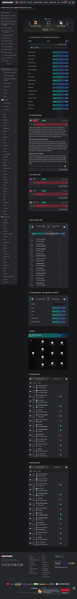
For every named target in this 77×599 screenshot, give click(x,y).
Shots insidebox (32, 66)
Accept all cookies (65, 590)
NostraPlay (64, 2)
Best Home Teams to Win (9, 55)
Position (33, 304)
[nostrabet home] (7, 556)
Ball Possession (32, 80)
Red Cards (30, 87)
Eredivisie (16, 9)
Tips (4, 9)
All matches (5, 12)
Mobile (51, 2)
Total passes (31, 94)
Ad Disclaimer (46, 577)
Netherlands (9, 9)
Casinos (46, 2)
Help (58, 2)
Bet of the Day (6, 38)
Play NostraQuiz (7, 28)
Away (39, 383)
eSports (32, 571)
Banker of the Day (7, 49)
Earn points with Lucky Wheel (8, 24)
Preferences (65, 592)
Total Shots (31, 59)
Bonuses (29, 2)
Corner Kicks (31, 77)
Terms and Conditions (45, 569)
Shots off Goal (31, 55)
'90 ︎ (32, 47)
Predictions (23, 2)
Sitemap (44, 574)
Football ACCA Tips (7, 35)
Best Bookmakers (37, 2)
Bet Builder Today (7, 41)
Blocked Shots (31, 62)
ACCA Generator (7, 18)
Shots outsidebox (32, 69)
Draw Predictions (7, 46)
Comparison (33, 564)
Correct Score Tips (7, 44)
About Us (44, 564)
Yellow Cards (31, 84)
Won (32, 307)
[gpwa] (18, 584)
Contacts (44, 562)
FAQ (43, 560)
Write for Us (45, 566)
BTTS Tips (5, 61)
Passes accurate (32, 98)
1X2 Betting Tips (7, 52)
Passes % (30, 101)
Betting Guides (33, 573)
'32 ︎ (65, 44)
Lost (32, 314)
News (54, 2)
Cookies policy (48, 592)
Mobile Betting (33, 568)
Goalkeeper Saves (32, 91)
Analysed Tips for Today (8, 15)
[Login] (73, 2)
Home (34, 383)
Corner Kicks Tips (7, 58)
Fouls (29, 73)
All (30, 383)
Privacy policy (46, 572)
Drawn (33, 311)
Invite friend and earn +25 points (8, 31)
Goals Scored (34, 318)
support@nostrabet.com (61, 567)
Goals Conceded (35, 321)
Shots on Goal (31, 52)
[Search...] (70, 2)
